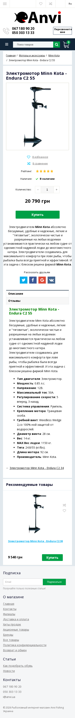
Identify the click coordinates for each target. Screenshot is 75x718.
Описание (15, 293)
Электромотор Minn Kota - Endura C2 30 (35, 541)
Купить (38, 214)
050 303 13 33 (23, 32)
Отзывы (14, 301)
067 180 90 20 (23, 28)
